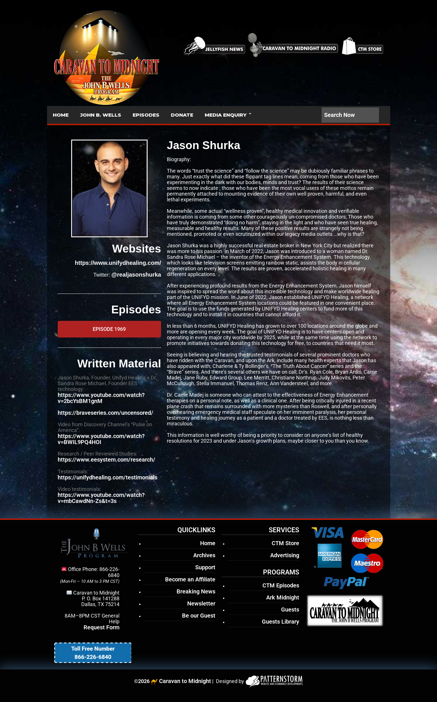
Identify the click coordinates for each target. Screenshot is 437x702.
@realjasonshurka (136, 274)
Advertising (284, 555)
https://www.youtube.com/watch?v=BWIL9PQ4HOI (101, 439)
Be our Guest (198, 615)
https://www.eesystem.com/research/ (106, 459)
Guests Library (280, 621)
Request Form (101, 627)
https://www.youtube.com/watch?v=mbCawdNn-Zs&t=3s (101, 497)
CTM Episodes (280, 585)
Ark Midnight (282, 597)
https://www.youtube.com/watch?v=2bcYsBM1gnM (101, 398)
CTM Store (285, 543)
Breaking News (196, 591)
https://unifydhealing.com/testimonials (107, 477)
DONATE (182, 115)
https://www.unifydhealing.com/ (118, 263)
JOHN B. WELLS (100, 115)
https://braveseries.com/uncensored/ (105, 412)
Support (205, 567)
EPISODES (146, 115)
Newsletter (201, 603)
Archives (204, 555)
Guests (290, 609)
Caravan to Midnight (185, 681)
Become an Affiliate (190, 579)
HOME (61, 115)
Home (207, 543)
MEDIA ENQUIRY (225, 115)
